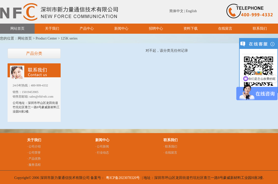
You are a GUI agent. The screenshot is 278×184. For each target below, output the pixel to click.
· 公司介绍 (34, 146)
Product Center (46, 38)
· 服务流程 (34, 165)
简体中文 (176, 11)
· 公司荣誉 (34, 152)
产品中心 (87, 28)
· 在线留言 (170, 152)
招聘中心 (156, 28)
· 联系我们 (170, 146)
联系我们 (260, 28)
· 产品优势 (34, 158)
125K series (69, 38)
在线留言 (225, 28)
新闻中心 (121, 28)
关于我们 (52, 28)
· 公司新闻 (102, 146)
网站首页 (17, 28)
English (191, 11)
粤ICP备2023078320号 (123, 178)
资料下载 (190, 28)
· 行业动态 (102, 152)
